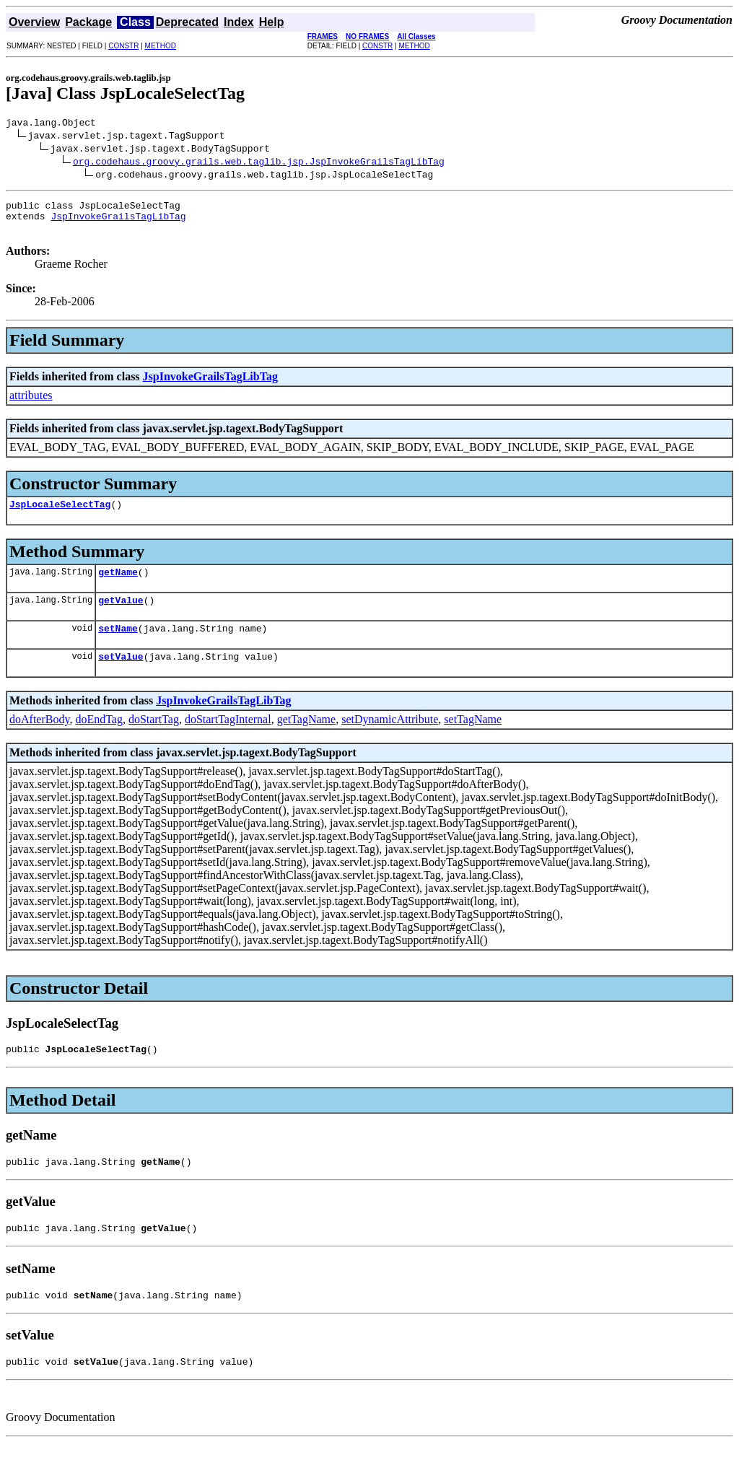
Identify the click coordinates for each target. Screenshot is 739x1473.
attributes (31, 404)
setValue (120, 675)
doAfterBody (39, 739)
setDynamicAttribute (389, 739)
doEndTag (99, 739)
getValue (120, 614)
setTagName (473, 739)
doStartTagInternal (228, 739)
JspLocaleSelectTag (59, 514)
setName (118, 645)
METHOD (160, 46)
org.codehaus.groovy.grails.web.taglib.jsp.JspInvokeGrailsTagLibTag (259, 163)
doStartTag (153, 739)
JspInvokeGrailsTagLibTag (118, 222)
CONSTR (123, 46)
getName (118, 584)
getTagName (306, 739)
